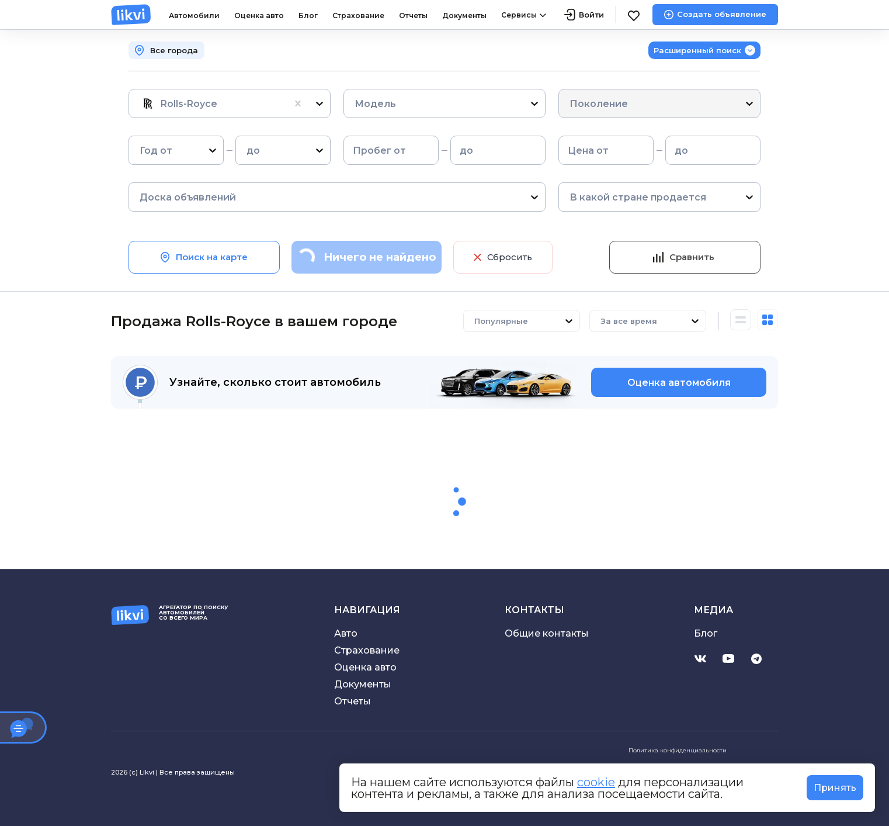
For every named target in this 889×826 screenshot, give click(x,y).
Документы (464, 15)
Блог (308, 15)
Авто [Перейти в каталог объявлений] (345, 633)
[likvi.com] (131, 14)
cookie (596, 782)
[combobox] (141, 103)
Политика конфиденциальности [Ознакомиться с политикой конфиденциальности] (677, 750)
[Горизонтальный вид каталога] (740, 321)
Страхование (358, 15)
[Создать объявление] (715, 14)
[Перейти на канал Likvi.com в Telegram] (756, 659)
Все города (174, 50)
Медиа (713, 610)
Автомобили (194, 15)
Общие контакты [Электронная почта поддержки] (547, 633)
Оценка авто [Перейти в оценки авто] (365, 667)
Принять (835, 787)
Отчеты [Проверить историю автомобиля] (352, 701)
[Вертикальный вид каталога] (767, 321)
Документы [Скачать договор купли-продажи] (362, 684)
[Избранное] (634, 15)
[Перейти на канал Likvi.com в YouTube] (728, 659)
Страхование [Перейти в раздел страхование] (367, 650)
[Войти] (584, 14)
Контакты (534, 610)
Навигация (367, 610)
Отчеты (413, 15)
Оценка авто (259, 15)
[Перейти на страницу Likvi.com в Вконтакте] (700, 659)
